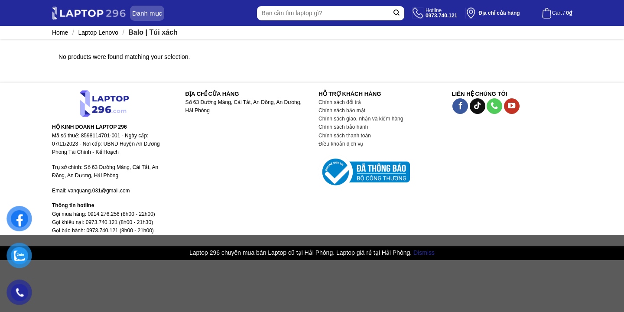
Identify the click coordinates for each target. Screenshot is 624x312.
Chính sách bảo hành (343, 127)
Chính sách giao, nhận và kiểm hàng (360, 119)
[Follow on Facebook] (460, 106)
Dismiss (424, 252)
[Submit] (396, 13)
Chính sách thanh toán (344, 136)
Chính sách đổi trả (339, 102)
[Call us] (494, 106)
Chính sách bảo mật (341, 110)
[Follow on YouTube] (512, 106)
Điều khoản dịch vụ (340, 144)
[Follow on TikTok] (477, 106)
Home (60, 32)
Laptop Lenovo (98, 32)
